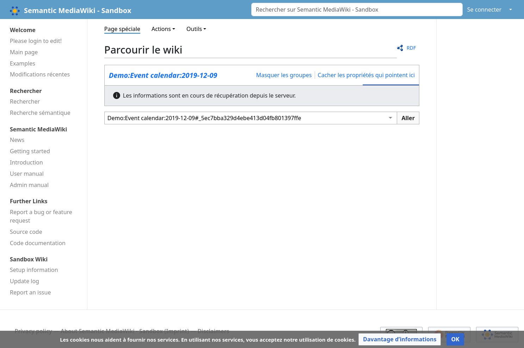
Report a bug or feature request (41, 216)
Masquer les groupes (284, 75)
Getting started (30, 151)
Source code (26, 232)
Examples (22, 63)
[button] (399, 339)
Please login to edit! (36, 41)
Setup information (34, 270)
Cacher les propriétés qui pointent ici (366, 75)
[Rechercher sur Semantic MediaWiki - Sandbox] (357, 9)
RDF (411, 47)
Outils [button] (194, 29)
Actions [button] (161, 29)
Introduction (26, 162)
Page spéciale (122, 29)
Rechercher (25, 101)
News (17, 140)
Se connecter (484, 9)
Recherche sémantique (40, 113)
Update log (24, 281)
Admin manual (29, 185)
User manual (27, 174)
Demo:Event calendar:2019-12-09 (163, 75)
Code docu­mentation (38, 243)
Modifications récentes (40, 74)
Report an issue (30, 292)
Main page (24, 52)
